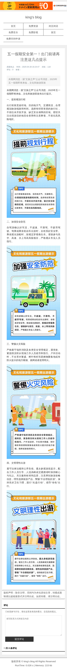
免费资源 (33, 26)
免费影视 (33, 32)
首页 (13, 26)
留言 (53, 32)
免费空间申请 (13, 38)
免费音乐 (13, 32)
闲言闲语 (53, 26)
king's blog (33, 17)
